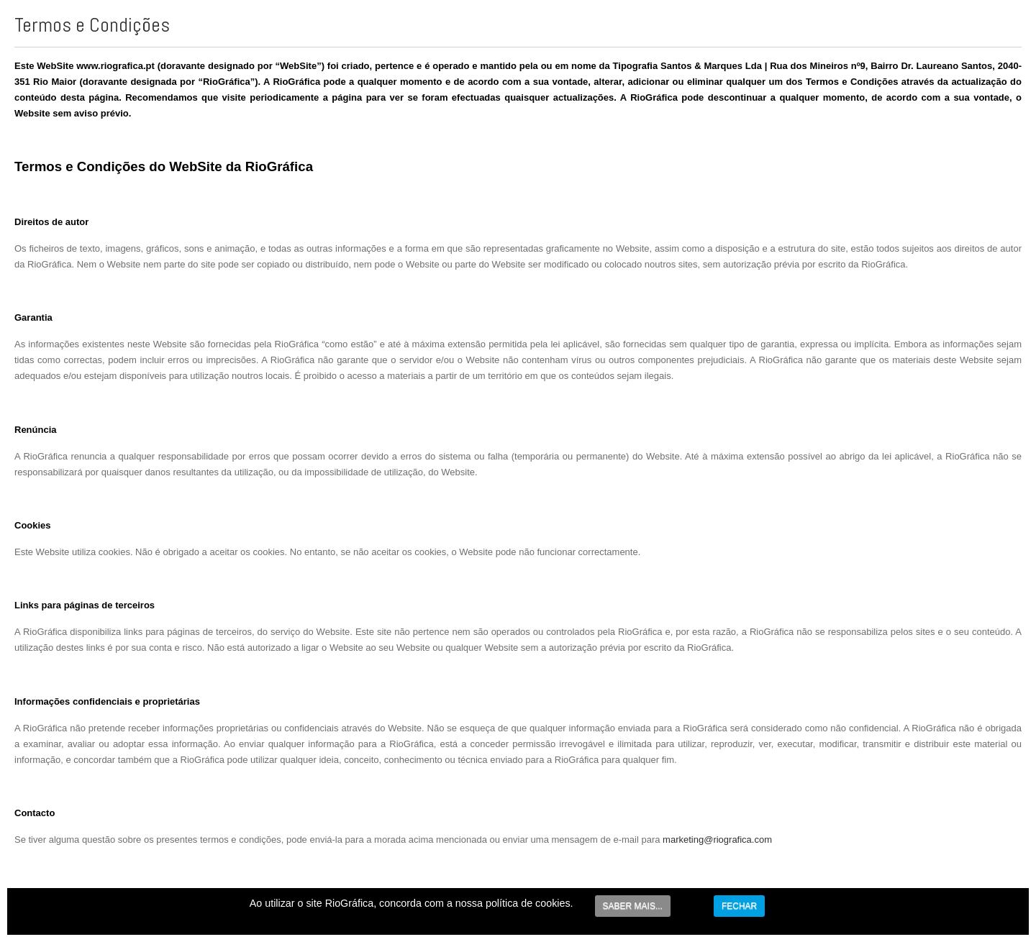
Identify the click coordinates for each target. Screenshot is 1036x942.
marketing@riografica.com (717, 839)
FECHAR (739, 906)
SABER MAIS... (633, 906)
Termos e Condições (92, 24)
